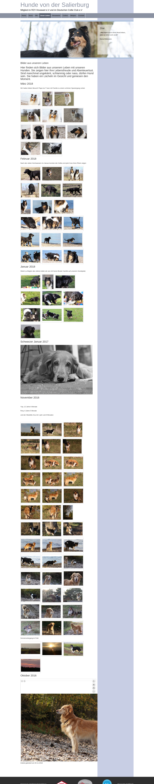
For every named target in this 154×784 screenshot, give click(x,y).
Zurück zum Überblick (94, 686)
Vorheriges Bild (22, 681)
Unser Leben (45, 15)
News (31, 15)
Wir (36, 15)
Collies (65, 15)
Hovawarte (56, 15)
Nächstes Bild (24, 681)
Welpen (73, 15)
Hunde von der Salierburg (54, 4)
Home (24, 15)
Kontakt (81, 15)
